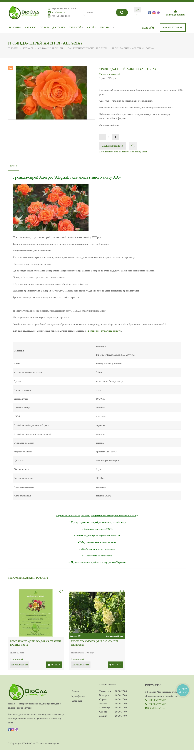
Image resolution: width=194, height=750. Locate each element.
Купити (54, 664)
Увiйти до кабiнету (175, 13)
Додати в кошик (112, 146)
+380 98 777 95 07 (155, 704)
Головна (15, 27)
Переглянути (19, 664)
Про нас (106, 27)
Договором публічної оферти (104, 330)
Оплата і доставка (53, 27)
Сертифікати (78, 696)
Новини (75, 691)
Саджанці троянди (50, 48)
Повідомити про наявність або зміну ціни (123, 151)
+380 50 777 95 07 (155, 700)
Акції (90, 27)
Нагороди (76, 700)
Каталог (30, 27)
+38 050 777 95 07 (172, 27)
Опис (13, 166)
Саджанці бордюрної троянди (87, 48)
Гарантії (75, 27)
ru (137, 15)
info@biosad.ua (58, 12)
